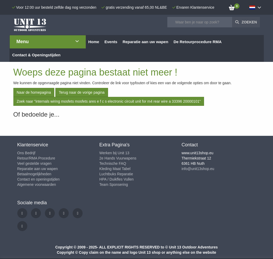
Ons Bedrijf (26, 153)
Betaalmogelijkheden (34, 174)
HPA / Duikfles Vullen (116, 179)
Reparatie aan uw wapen (37, 169)
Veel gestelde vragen (34, 163)
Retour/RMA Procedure (36, 158)
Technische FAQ (112, 163)
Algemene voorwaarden (36, 184)
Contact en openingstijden (38, 179)
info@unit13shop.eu (197, 169)
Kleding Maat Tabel (115, 169)
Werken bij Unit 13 (114, 153)
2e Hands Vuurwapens (117, 158)
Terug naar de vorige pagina (81, 92)
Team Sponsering (113, 184)
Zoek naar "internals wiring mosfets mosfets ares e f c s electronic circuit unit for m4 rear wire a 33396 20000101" (109, 101)
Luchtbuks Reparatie (116, 174)
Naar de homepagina (34, 92)
